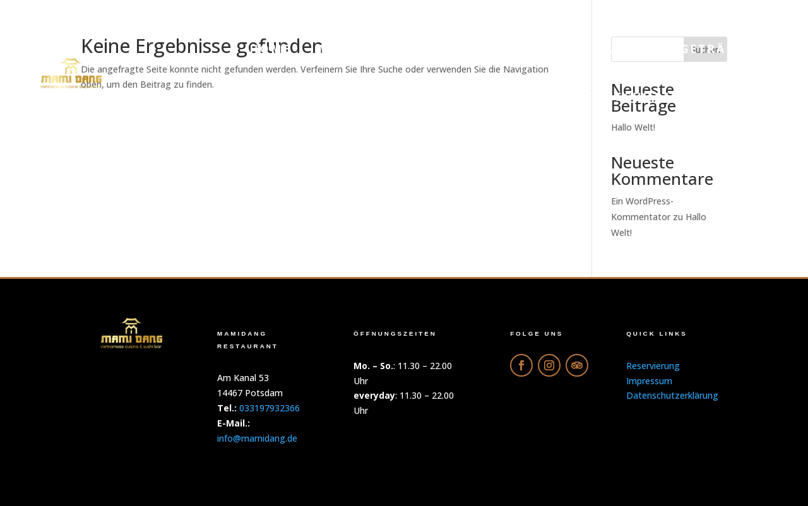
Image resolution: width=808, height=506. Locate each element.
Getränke (717, 49)
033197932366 (269, 408)
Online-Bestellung (493, 49)
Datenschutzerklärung (661, 97)
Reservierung (488, 97)
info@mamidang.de (257, 438)
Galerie (624, 49)
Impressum (649, 381)
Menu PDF (354, 49)
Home (270, 49)
